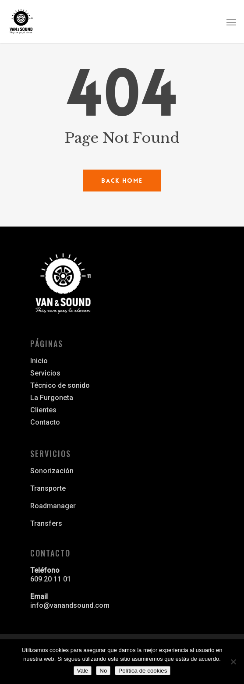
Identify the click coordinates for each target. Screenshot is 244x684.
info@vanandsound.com (70, 605)
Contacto (45, 422)
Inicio (39, 361)
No (103, 670)
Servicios (45, 373)
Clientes (43, 410)
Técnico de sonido (60, 385)
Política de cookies (142, 670)
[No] (233, 661)
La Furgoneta (51, 397)
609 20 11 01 (50, 579)
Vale (82, 670)
